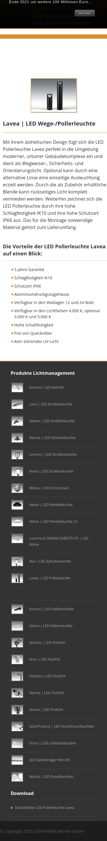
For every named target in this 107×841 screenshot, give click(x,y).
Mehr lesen (85, 12)
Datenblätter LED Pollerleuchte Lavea (44, 807)
